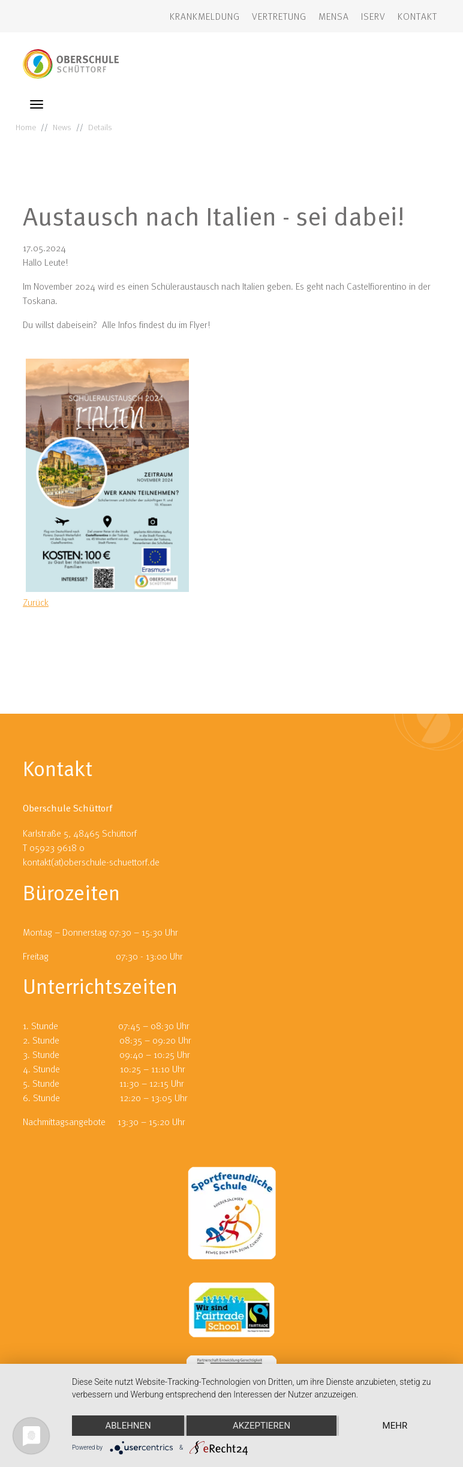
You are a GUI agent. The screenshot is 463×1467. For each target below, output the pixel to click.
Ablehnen (128, 1425)
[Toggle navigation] (36, 104)
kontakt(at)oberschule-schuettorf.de (91, 862)
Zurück (36, 602)
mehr (395, 1425)
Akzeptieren (261, 1425)
